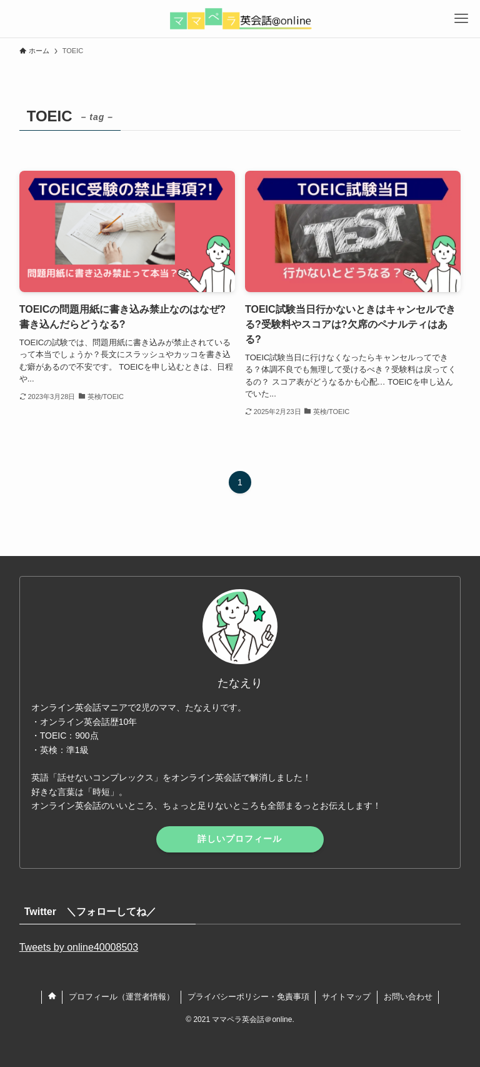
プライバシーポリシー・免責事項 (248, 996)
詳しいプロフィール (240, 839)
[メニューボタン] (461, 19)
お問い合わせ (408, 996)
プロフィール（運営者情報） (121, 996)
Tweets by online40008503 (78, 947)
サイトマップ (346, 996)
